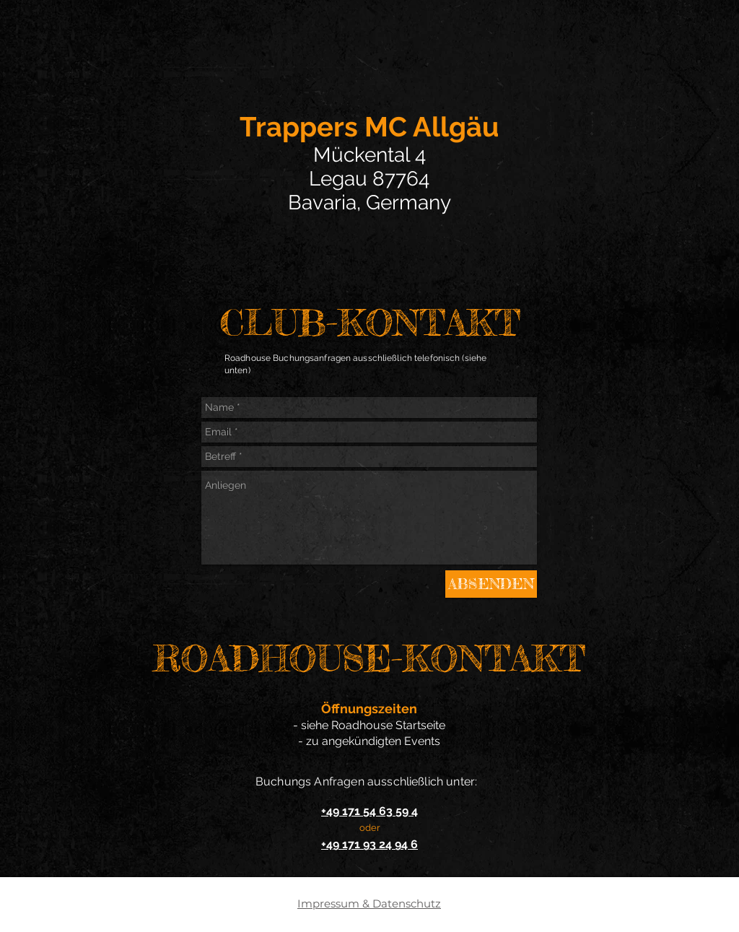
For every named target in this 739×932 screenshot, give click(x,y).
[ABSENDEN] (491, 584)
